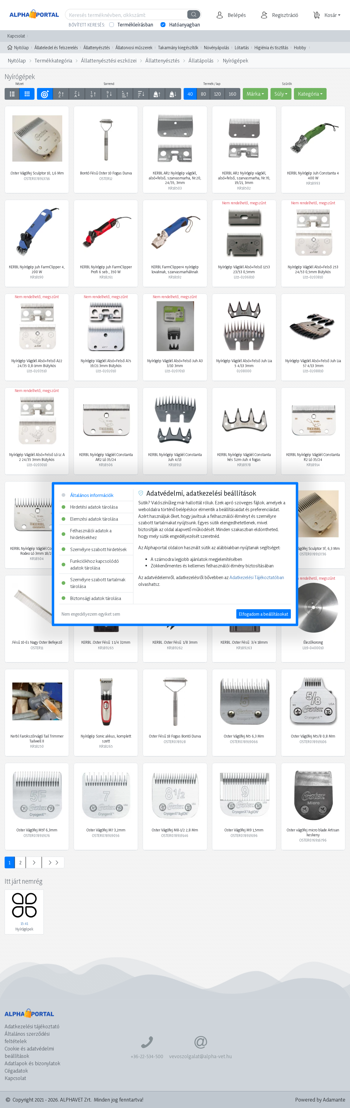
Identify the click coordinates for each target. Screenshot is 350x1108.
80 (203, 93)
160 (232, 93)
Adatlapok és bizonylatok (32, 1063)
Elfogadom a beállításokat (263, 614)
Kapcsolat (16, 35)
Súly (279, 93)
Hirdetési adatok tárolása (90, 507)
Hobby (300, 47)
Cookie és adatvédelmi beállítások (29, 1052)
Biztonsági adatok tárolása (91, 598)
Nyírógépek (235, 60)
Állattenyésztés (96, 47)
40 (190, 93)
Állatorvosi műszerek (134, 47)
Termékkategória (53, 60)
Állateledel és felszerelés (56, 47)
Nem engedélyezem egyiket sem (91, 614)
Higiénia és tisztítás (271, 47)
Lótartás (242, 47)
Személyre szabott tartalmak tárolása (93, 583)
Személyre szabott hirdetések (94, 549)
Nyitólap (18, 47)
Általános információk (87, 495)
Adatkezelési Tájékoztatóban (257, 577)
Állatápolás (201, 60)
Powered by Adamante (320, 1099)
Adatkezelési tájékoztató (32, 1026)
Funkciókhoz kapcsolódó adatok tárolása (90, 564)
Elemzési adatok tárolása (90, 519)
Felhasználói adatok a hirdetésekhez (87, 534)
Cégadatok (16, 1070)
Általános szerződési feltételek (27, 1037)
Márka (253, 93)
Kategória (308, 93)
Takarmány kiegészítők (178, 47)
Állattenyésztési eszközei (108, 60)
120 (217, 93)
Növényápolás (216, 47)
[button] (236, 15)
